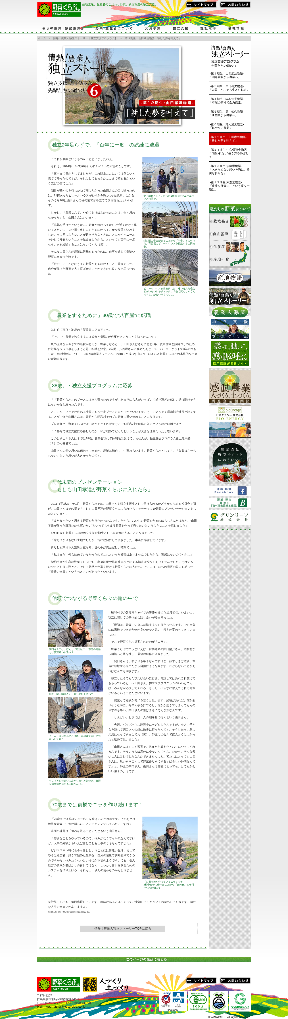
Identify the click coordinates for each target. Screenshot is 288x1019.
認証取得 (208, 28)
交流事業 (152, 28)
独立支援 (180, 28)
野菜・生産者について (113, 28)
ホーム (42, 38)
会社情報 (236, 28)
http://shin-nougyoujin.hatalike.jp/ (69, 911)
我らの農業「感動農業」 (63, 28)
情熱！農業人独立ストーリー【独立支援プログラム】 (85, 38)
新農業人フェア (93, 329)
